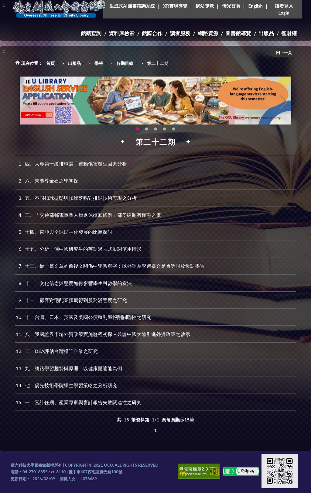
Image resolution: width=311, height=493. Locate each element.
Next (284, 109)
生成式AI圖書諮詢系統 (132, 5)
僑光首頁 (231, 5)
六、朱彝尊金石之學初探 (46, 180)
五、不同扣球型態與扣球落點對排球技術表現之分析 (76, 197)
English (255, 5)
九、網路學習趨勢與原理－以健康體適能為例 (68, 368)
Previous (27, 109)
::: (3, 5)
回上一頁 (284, 52)
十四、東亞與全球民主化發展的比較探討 (63, 231)
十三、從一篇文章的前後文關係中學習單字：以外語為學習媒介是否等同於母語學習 (110, 265)
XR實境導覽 (175, 5)
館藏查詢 (91, 33)
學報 (98, 63)
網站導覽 (205, 5)
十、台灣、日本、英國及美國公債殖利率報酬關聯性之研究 (83, 317)
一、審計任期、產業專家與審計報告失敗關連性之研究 (78, 402)
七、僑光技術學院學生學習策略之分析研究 (66, 385)
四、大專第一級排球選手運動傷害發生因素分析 (71, 163)
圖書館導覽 (238, 33)
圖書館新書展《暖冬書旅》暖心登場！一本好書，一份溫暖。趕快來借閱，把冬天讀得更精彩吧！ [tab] (146, 135)
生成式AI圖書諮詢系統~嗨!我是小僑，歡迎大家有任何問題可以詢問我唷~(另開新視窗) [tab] (173, 135)
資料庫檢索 (122, 33)
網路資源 (208, 33)
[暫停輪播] (27, 88)
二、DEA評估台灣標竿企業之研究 (56, 350)
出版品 (266, 33)
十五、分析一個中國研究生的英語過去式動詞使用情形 (78, 248)
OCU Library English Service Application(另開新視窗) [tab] (137, 135)
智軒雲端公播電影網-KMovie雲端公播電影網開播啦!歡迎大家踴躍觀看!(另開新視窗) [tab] (164, 135)
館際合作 (152, 33)
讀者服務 (180, 33)
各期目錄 (124, 63)
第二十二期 (157, 63)
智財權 (289, 33)
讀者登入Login (284, 9)
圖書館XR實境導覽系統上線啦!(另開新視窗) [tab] (155, 135)
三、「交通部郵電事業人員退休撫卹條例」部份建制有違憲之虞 (88, 214)
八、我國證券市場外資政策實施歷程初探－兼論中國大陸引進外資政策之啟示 (102, 333)
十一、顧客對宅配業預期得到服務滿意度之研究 (71, 300)
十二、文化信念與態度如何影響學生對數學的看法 (73, 283)
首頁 (50, 63)
